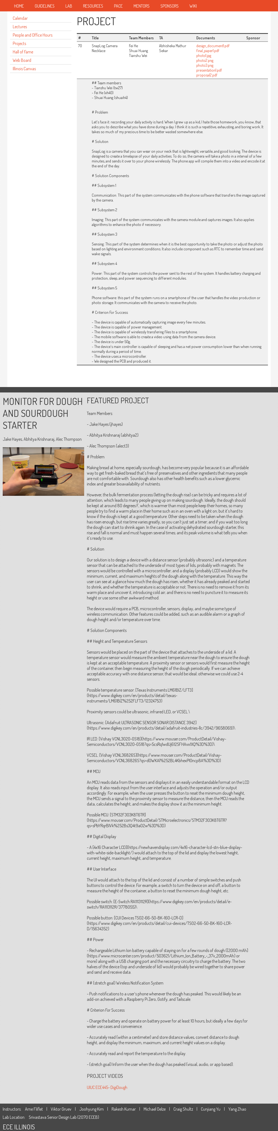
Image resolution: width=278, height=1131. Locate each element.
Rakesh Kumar (124, 1109)
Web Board (22, 60)
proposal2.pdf (206, 74)
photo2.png (204, 60)
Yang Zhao (237, 1109)
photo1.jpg (203, 55)
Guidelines (45, 6)
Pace (118, 6)
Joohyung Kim (91, 1109)
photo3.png (204, 65)
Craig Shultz (183, 1109)
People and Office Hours (32, 35)
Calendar (20, 18)
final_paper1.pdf (207, 50)
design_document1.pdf (213, 45)
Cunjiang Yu (210, 1109)
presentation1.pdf (209, 70)
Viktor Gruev (61, 1109)
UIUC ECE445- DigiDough (107, 1087)
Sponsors (169, 6)
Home (19, 6)
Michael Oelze (155, 1109)
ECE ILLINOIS (19, 1127)
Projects (19, 43)
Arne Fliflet (34, 1109)
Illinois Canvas (24, 68)
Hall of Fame (23, 52)
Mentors (142, 6)
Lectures (20, 26)
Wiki (193, 6)
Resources (93, 6)
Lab (68, 6)
